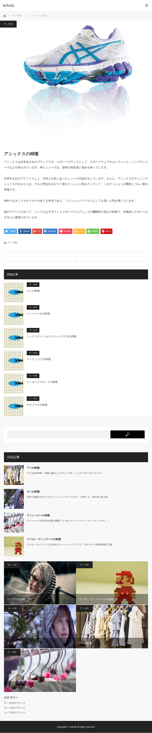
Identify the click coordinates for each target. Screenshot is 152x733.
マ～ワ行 (84, 564)
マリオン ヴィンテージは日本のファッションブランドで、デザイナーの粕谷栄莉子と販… (70, 544)
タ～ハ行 (12, 564)
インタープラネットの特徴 (42, 381)
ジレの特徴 (33, 290)
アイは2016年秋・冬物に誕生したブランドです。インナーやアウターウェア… (65, 473)
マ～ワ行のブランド (14, 712)
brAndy (73, 727)
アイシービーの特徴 (38, 515)
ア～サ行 (8, 24)
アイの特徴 (33, 467)
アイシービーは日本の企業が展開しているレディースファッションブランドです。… (68, 520)
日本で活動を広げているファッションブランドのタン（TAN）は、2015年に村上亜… (68, 497)
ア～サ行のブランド (14, 703)
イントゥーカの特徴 (38, 313)
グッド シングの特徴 (39, 359)
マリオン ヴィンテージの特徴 (44, 539)
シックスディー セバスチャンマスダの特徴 (51, 336)
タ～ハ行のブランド (14, 708)
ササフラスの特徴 (37, 404)
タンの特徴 (33, 491)
